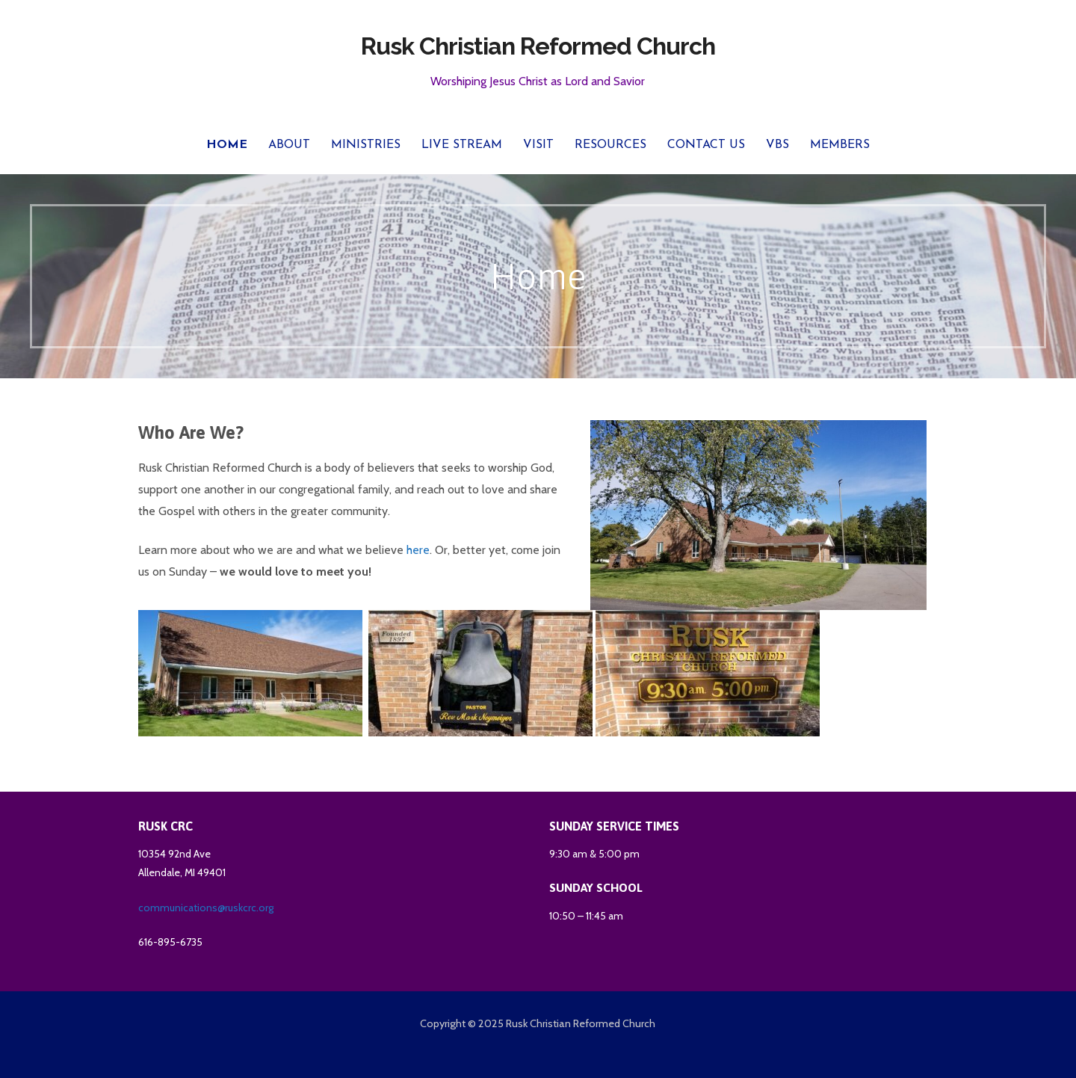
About (289, 145)
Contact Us (706, 145)
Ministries (366, 145)
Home (226, 145)
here (418, 550)
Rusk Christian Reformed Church (538, 46)
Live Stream (461, 145)
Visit (538, 145)
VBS (777, 145)
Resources (610, 145)
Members (840, 145)
